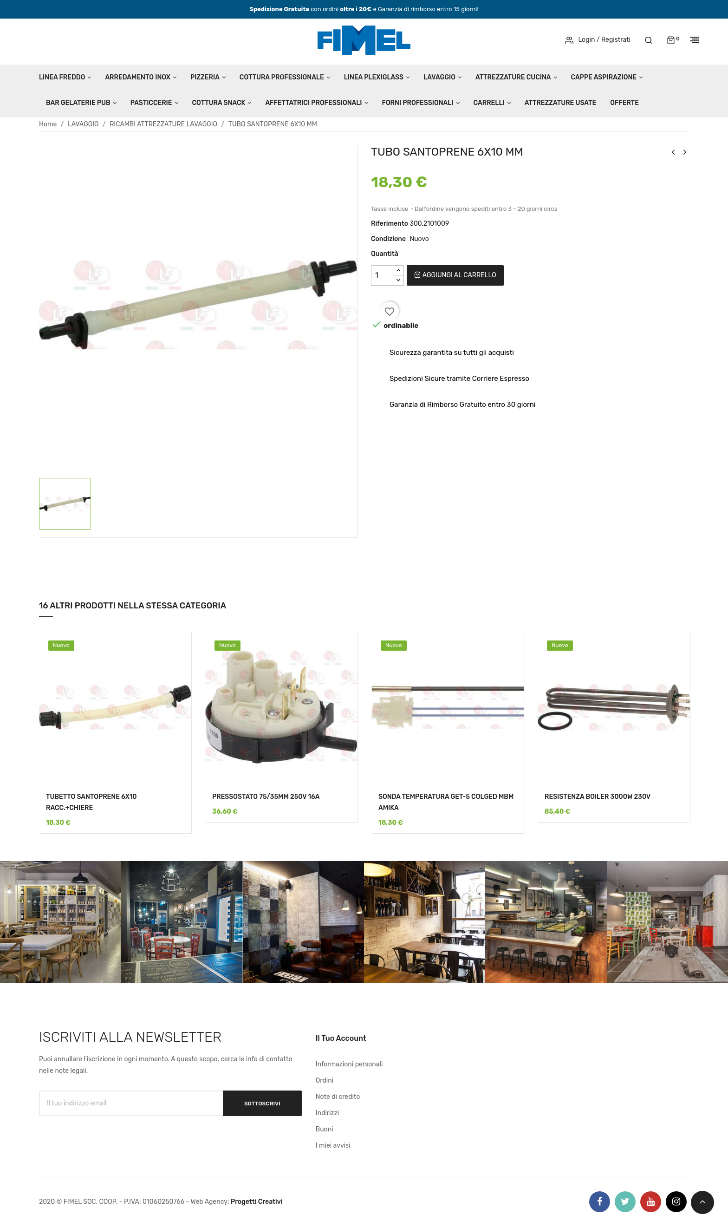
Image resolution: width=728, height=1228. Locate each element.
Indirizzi (327, 1113)
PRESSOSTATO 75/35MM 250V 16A (266, 797)
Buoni (324, 1129)
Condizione (388, 239)
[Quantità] (382, 275)
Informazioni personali (349, 1064)
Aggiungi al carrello (455, 275)
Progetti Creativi (257, 1202)
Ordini (324, 1080)
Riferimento (389, 224)
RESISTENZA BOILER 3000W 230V (597, 797)
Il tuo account (341, 1038)
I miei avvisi (333, 1146)
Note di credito (338, 1097)
